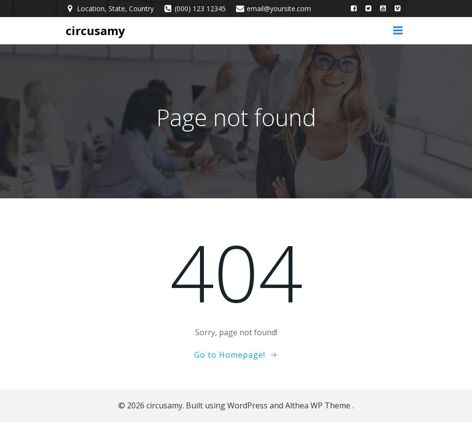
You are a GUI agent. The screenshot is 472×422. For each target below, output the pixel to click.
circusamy (95, 30)
